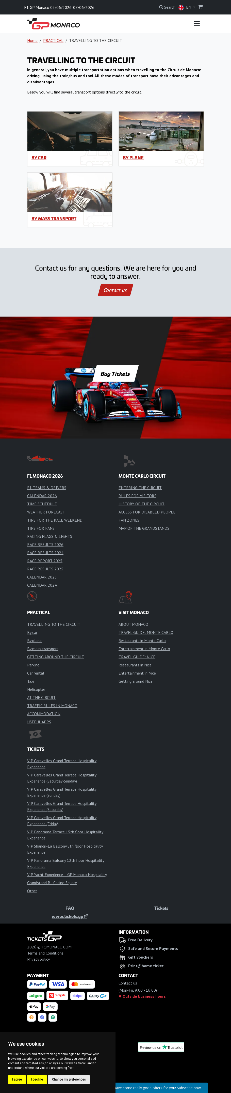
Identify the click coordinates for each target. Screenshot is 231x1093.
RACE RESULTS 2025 (45, 568)
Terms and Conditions (45, 953)
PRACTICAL (53, 40)
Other (32, 890)
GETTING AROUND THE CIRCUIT (55, 656)
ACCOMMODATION (43, 713)
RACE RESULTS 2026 (45, 544)
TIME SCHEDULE (42, 503)
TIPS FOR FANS (41, 528)
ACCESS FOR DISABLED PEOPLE (147, 511)
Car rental (35, 673)
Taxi (30, 681)
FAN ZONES (129, 520)
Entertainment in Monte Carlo (144, 648)
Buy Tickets (115, 373)
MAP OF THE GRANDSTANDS (144, 528)
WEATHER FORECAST (46, 511)
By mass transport (53, 218)
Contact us (115, 290)
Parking (33, 664)
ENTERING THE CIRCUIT (140, 487)
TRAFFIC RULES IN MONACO (52, 705)
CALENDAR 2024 (42, 585)
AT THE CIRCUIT (41, 697)
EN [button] (185, 7)
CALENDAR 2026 (42, 495)
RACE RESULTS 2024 (45, 552)
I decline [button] (37, 1079)
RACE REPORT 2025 (44, 560)
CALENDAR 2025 (42, 577)
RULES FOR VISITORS (137, 495)
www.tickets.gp (70, 916)
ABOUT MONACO (133, 624)
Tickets (161, 908)
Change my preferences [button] (69, 1079)
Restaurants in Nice (135, 664)
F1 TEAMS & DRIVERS (46, 487)
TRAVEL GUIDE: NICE (137, 656)
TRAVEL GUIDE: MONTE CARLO (146, 632)
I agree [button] (17, 1079)
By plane (133, 157)
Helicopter (36, 689)
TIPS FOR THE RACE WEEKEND (54, 520)
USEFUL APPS (39, 721)
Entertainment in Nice (137, 673)
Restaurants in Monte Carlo (142, 640)
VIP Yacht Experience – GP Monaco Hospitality (67, 874)
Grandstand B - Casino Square (52, 882)
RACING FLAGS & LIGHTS (49, 536)
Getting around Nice (136, 681)
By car (38, 157)
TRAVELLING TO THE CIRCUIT (53, 624)
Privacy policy (38, 959)
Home (32, 40)
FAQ (69, 908)
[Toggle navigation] (197, 24)
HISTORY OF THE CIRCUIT (141, 503)
